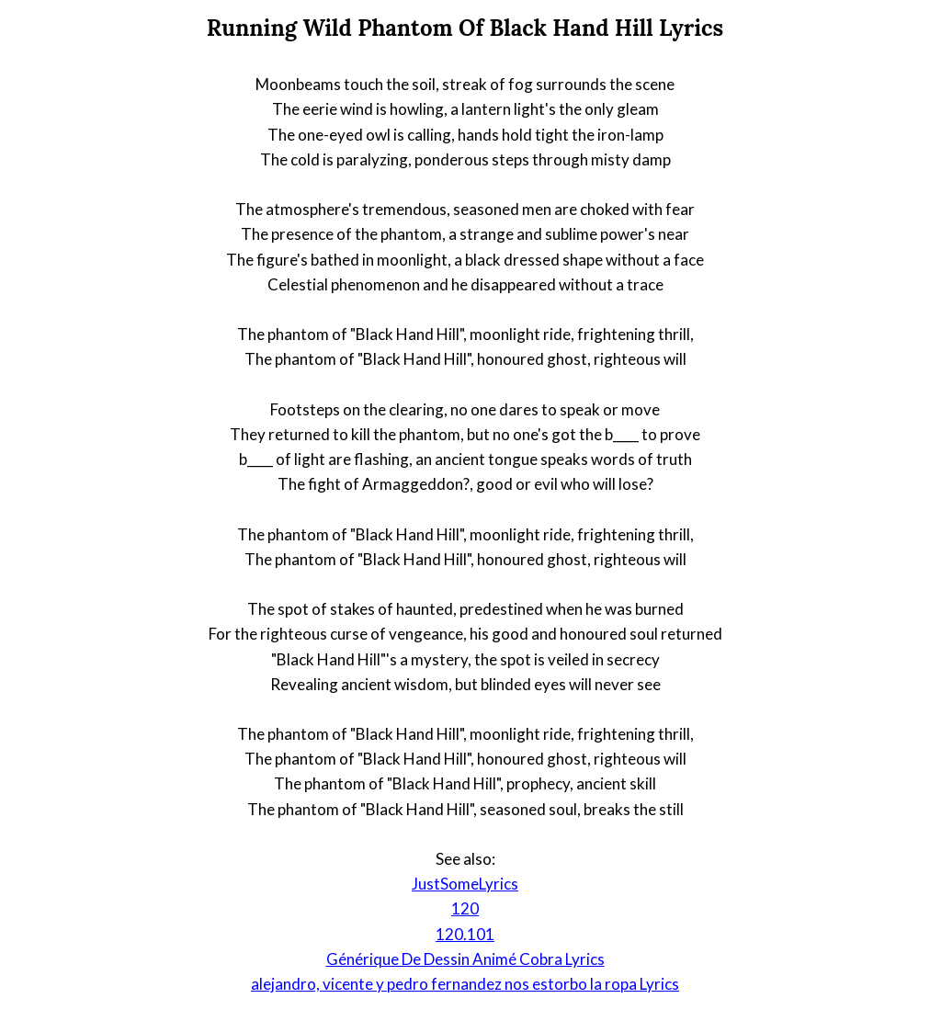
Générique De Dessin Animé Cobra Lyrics (465, 959)
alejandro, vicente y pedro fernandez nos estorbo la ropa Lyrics (465, 983)
